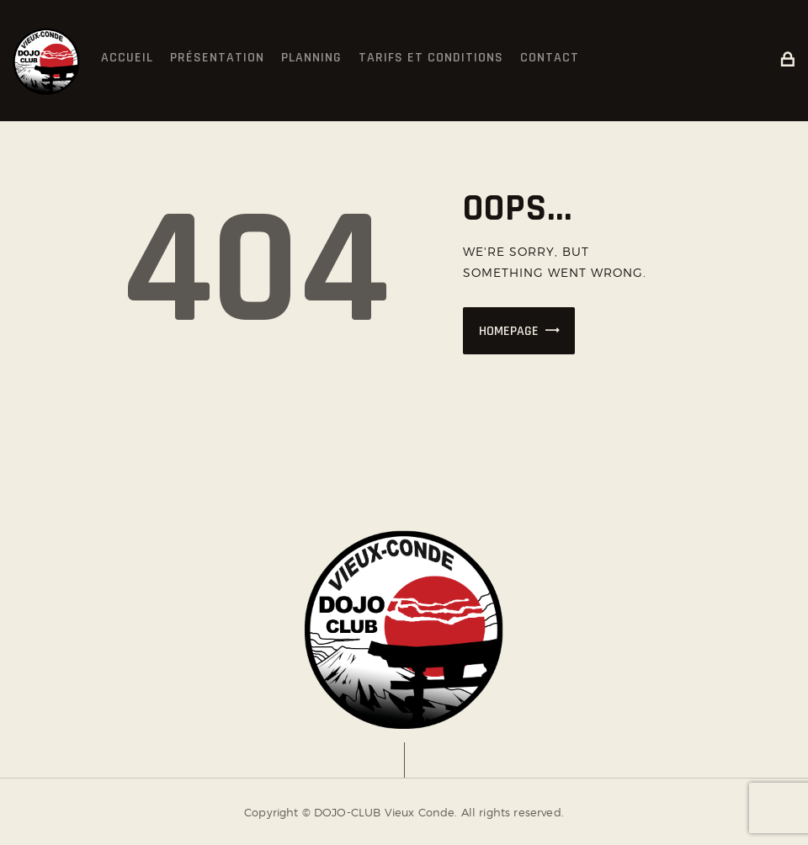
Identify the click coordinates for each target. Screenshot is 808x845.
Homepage (509, 331)
